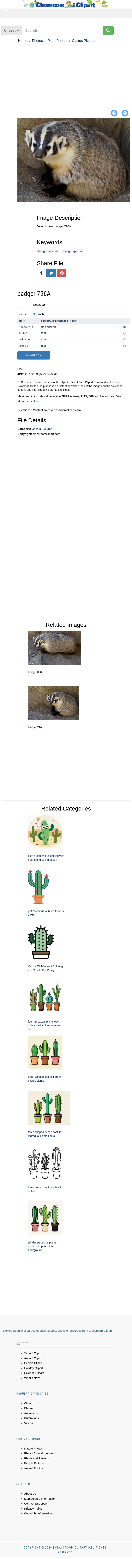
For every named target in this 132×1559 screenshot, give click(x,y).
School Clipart (33, 1353)
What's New (32, 1378)
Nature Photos (33, 1448)
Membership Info (28, 401)
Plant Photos (57, 41)
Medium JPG (25, 339)
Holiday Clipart (33, 1368)
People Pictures (34, 1463)
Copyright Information (38, 1513)
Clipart (28, 1403)
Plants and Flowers (36, 1458)
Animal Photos (33, 1468)
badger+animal (48, 251)
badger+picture (73, 251)
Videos (28, 1423)
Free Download (26, 326)
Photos (37, 41)
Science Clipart (34, 1372)
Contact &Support (35, 1503)
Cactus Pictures (84, 41)
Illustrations (31, 1418)
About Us (30, 1493)
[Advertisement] (66, 73)
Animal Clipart (33, 1358)
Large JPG (23, 346)
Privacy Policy (33, 1508)
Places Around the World (40, 1453)
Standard (41, 314)
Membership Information (40, 1498)
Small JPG (23, 333)
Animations (31, 1413)
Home (22, 41)
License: (22, 314)
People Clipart (33, 1363)
